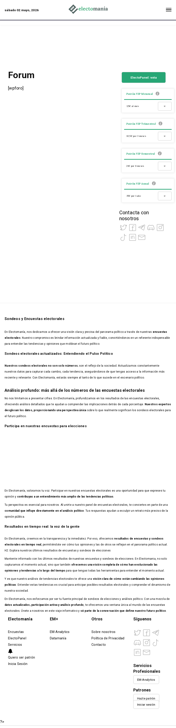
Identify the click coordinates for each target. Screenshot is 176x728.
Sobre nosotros (103, 632)
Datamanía (58, 638)
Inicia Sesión (17, 664)
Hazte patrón (146, 698)
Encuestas (16, 632)
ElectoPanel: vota (144, 77)
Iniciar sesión (146, 704)
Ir (165, 106)
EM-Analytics (60, 632)
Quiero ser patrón (21, 657)
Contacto (98, 645)
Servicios (15, 645)
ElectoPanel (17, 638)
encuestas (141, 538)
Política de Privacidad (108, 638)
